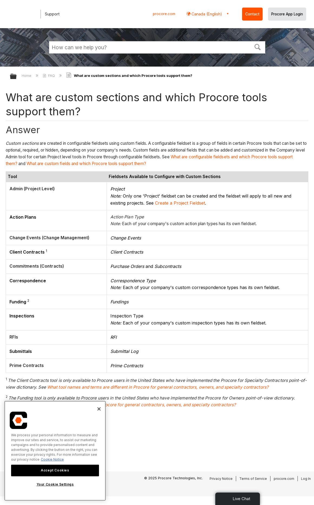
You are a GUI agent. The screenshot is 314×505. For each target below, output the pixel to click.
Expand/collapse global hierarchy (16, 77)
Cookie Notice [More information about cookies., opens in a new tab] (52, 459)
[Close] (99, 409)
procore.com (164, 14)
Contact (252, 14)
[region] (55, 451)
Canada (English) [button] (206, 14)
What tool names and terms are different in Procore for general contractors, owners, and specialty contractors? (158, 387)
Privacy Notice (221, 479)
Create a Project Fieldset (180, 203)
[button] (257, 46)
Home (27, 75)
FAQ (49, 75)
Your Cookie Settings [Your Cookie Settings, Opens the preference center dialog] (55, 484)
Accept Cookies (55, 470)
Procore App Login (287, 14)
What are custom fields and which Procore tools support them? (86, 163)
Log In (306, 479)
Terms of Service (253, 479)
